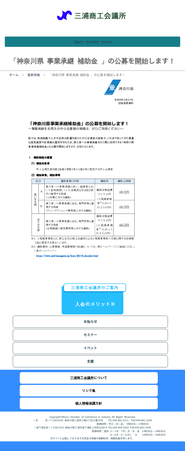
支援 (90, 361)
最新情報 (33, 75)
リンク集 (88, 390)
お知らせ (90, 321)
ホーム (14, 75)
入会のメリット (93, 296)
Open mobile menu (93, 41)
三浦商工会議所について (88, 378)
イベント (90, 348)
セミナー (90, 334)
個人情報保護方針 (88, 403)
